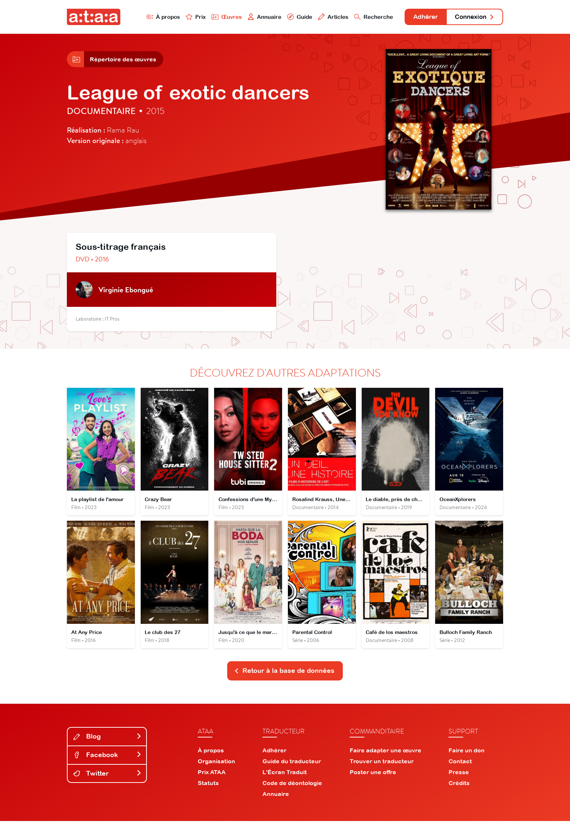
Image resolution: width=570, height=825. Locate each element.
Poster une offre (373, 776)
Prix (187, 16)
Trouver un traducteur (382, 765)
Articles (325, 16)
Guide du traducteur (291, 765)
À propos (155, 16)
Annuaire (257, 16)
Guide (292, 16)
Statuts (208, 787)
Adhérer (420, 17)
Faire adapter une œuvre (385, 754)
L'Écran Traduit (284, 776)
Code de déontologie (292, 787)
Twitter (107, 777)
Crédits (459, 787)
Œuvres (219, 16)
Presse (459, 776)
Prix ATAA (212, 776)
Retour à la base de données (284, 674)
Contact (460, 765)
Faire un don (467, 754)
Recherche (366, 16)
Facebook (107, 759)
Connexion (473, 17)
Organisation (216, 765)
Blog (107, 740)
